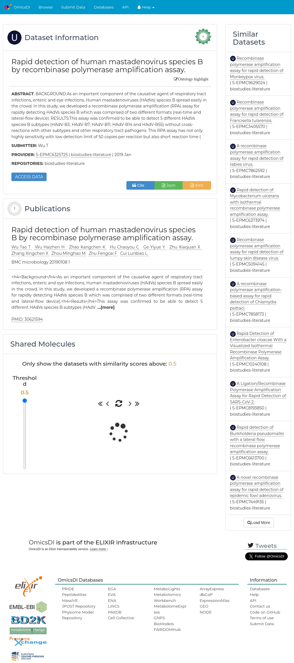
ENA (112, 600)
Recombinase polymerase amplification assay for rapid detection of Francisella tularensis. (256, 111)
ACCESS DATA (29, 176)
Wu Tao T (21, 247)
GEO (204, 606)
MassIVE (70, 600)
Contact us (260, 606)
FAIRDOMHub (167, 629)
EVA (112, 594)
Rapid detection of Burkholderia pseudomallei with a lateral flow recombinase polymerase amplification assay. (257, 439)
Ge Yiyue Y (154, 247)
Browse (46, 7)
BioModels (164, 623)
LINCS (113, 606)
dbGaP (206, 594)
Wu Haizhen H (50, 247)
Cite (140, 185)
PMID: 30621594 (27, 319)
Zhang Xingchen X (30, 253)
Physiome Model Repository (77, 615)
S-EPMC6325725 (52, 154)
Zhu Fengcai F (103, 253)
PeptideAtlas (74, 594)
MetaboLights (167, 589)
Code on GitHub (265, 612)
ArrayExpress (212, 589)
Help (146, 7)
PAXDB (115, 612)
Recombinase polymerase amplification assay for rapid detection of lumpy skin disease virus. (256, 249)
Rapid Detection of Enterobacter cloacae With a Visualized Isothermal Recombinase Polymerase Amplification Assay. (258, 345)
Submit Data (73, 7)
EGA (112, 589)
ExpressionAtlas (215, 600)
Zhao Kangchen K (88, 247)
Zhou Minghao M (69, 253)
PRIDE (68, 589)
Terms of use (262, 618)
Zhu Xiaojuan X (185, 247)
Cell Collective (121, 618)
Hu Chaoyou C (125, 247)
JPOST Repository (78, 606)
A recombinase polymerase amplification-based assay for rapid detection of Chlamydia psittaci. (256, 296)
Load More (258, 522)
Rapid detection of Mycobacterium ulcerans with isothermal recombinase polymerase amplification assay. (255, 202)
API (125, 7)
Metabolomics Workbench (167, 597)
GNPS (159, 618)
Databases (104, 7)
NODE (206, 612)
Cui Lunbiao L (134, 253)
